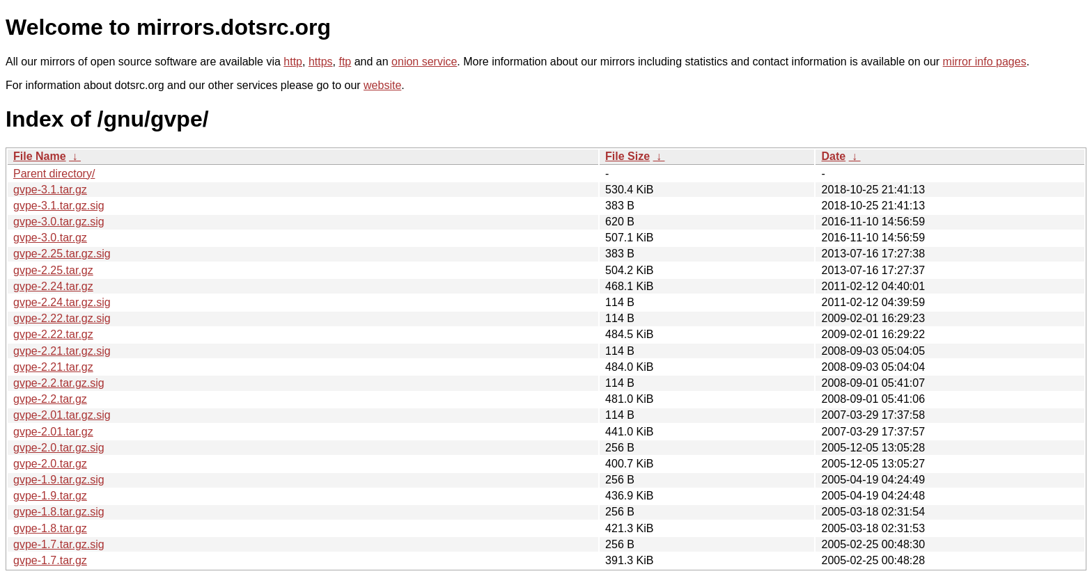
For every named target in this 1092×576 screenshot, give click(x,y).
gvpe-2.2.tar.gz (50, 399)
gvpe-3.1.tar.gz (50, 189)
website (382, 85)
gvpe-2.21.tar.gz (53, 367)
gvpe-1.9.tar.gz (50, 496)
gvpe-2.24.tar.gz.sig (62, 302)
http (292, 61)
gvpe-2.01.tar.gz (53, 432)
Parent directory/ (54, 173)
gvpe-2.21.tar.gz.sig (62, 351)
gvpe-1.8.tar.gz (50, 528)
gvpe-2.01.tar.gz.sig (62, 415)
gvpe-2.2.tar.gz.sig (58, 383)
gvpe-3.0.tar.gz (50, 237)
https (321, 61)
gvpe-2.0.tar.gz (50, 464)
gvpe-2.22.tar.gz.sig (62, 318)
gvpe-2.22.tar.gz (53, 334)
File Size (627, 156)
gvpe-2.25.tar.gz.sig (62, 253)
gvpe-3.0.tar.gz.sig (58, 221)
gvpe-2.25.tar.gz (53, 270)
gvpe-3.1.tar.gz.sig (58, 205)
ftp (344, 61)
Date (833, 156)
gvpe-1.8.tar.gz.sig (58, 512)
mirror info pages (985, 61)
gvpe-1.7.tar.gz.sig (58, 544)
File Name (39, 156)
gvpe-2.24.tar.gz (53, 286)
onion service (424, 61)
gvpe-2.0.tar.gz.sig (58, 448)
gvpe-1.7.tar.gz (50, 560)
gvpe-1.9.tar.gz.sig (58, 480)
